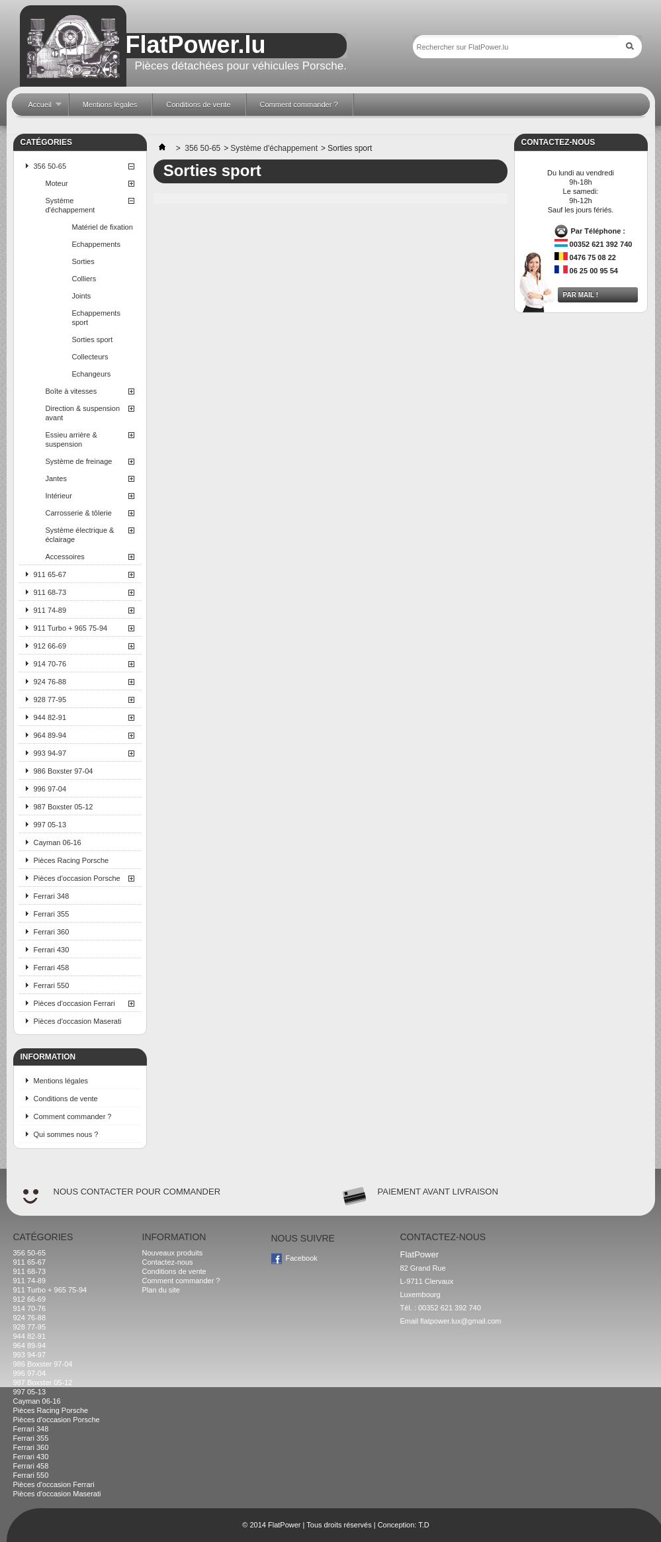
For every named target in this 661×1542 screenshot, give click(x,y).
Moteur (57, 183)
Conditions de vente (66, 1099)
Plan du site (161, 1290)
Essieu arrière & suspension (71, 439)
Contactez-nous (167, 1262)
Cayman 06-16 (57, 842)
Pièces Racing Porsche (71, 860)
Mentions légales (61, 1081)
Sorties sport (92, 339)
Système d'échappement (70, 205)
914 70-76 (50, 664)
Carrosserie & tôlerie (79, 513)
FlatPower (284, 1525)
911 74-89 (50, 610)
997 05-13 (50, 825)
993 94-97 (50, 753)
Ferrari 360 (51, 932)
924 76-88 (50, 682)
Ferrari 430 (51, 950)
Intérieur (59, 496)
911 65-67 (50, 574)
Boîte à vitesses (71, 391)
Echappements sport (96, 317)
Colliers (84, 279)
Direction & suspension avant (83, 413)
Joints (81, 296)
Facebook (302, 1258)
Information (48, 1057)
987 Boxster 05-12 (63, 807)
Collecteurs (90, 357)
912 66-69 (50, 646)
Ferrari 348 (51, 896)
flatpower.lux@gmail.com (460, 1321)
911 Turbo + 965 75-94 (71, 628)
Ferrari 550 (51, 985)
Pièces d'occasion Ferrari (74, 1003)
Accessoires (65, 557)
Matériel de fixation (102, 227)
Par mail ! (581, 294)
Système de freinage (79, 461)
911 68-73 (50, 592)
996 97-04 (50, 789)
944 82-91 (50, 717)
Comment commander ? (73, 1116)
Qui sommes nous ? (66, 1134)
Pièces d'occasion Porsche (77, 878)
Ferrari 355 (51, 914)
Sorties (83, 261)
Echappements (96, 244)
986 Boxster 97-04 (63, 771)
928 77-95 (50, 699)
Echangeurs (91, 374)
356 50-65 (50, 166)
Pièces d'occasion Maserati (78, 1021)
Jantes (56, 478)
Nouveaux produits (172, 1253)
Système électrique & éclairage (80, 534)
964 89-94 (50, 735)
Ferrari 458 (51, 968)
